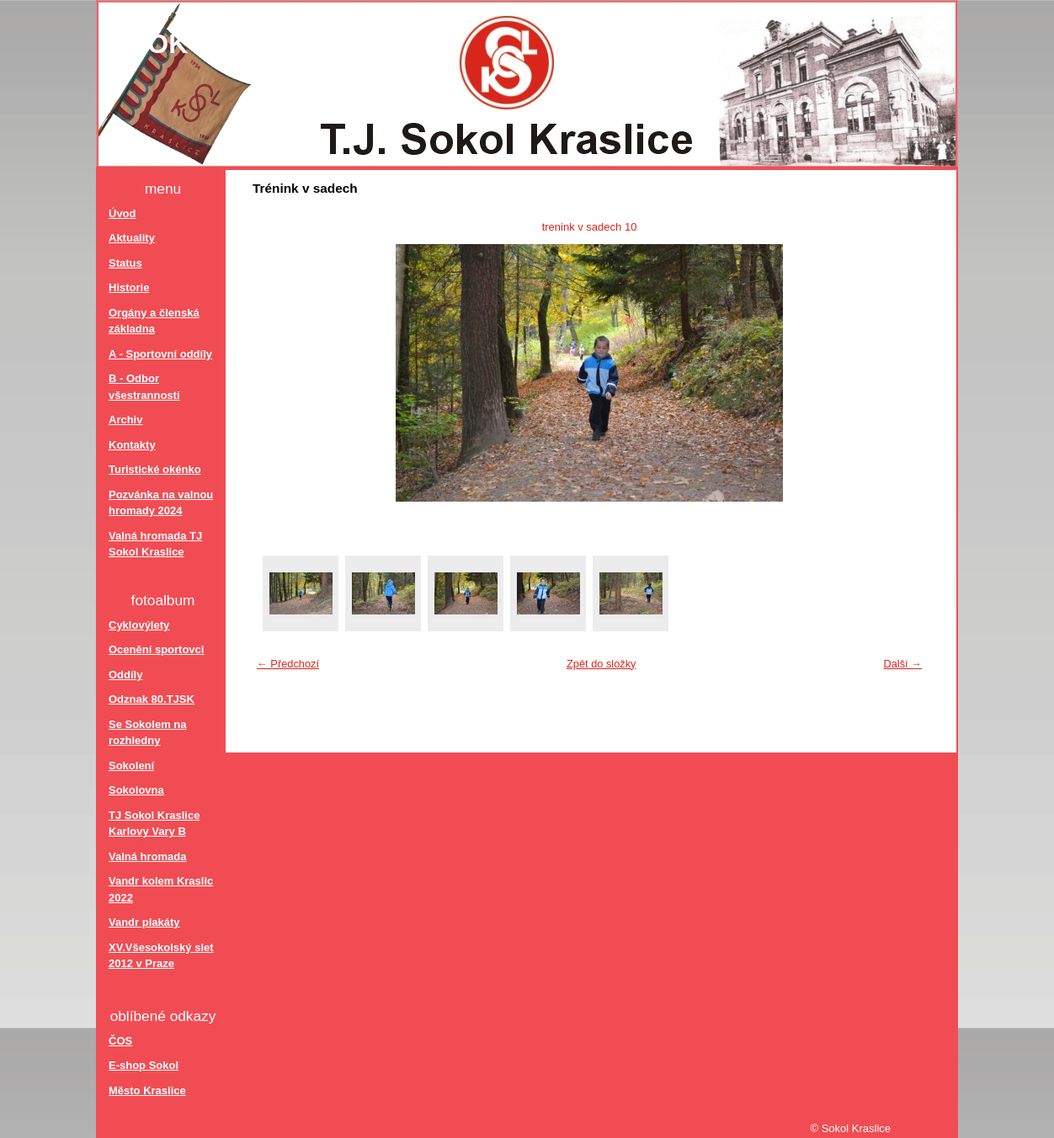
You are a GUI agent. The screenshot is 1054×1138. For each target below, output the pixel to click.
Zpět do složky (601, 663)
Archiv (125, 419)
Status (125, 263)
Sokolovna (136, 790)
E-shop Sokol (143, 1065)
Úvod (122, 213)
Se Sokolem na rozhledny (147, 732)
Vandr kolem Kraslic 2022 (161, 889)
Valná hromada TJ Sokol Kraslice (155, 544)
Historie (129, 287)
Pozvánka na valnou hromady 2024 (161, 503)
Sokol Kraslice (250, 44)
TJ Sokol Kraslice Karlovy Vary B (154, 823)
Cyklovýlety (139, 625)
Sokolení (131, 765)
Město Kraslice (147, 1090)
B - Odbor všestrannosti (144, 386)
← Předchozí (288, 663)
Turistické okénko (155, 469)
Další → (902, 663)
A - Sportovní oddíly (160, 354)
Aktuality (132, 237)
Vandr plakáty (144, 922)
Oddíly (125, 674)
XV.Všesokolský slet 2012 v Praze (161, 955)
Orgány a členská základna (154, 321)
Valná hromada (147, 856)
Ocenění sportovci (156, 649)
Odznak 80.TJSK (151, 699)
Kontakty (132, 445)
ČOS (120, 1040)
